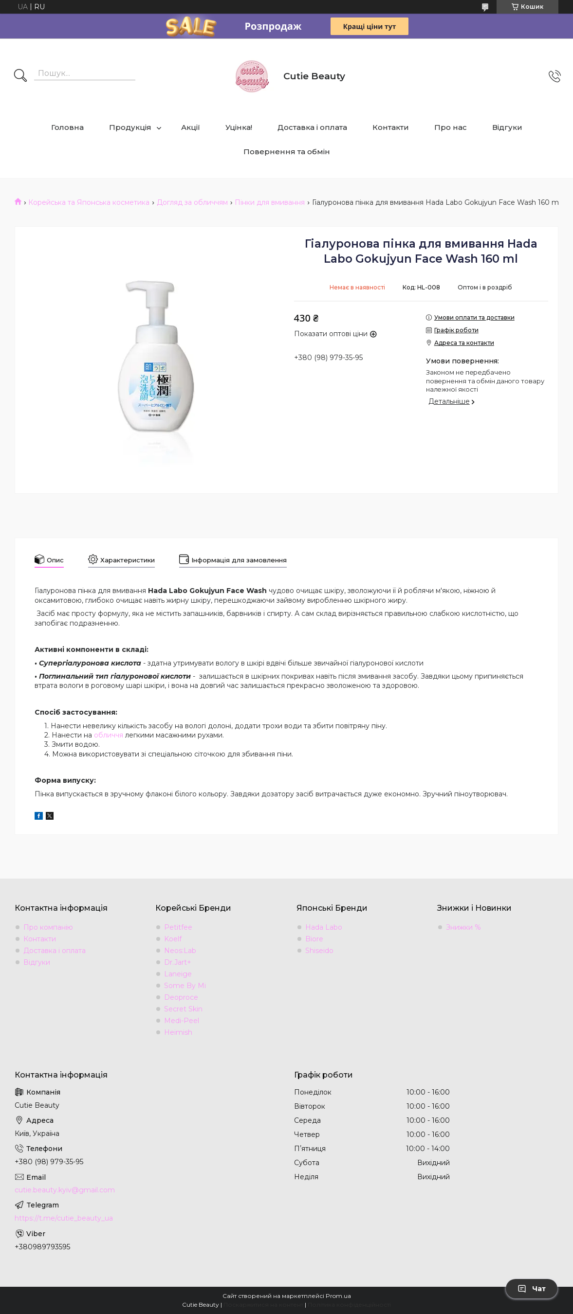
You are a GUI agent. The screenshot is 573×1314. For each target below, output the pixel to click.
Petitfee (178, 927)
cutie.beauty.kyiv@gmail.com (65, 1190)
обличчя (108, 735)
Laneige (178, 974)
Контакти (390, 127)
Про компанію (48, 927)
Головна (67, 127)
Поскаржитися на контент (263, 1304)
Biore (314, 939)
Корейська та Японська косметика (88, 202)
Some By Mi (185, 985)
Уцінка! (238, 127)
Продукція (130, 127)
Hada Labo (323, 927)
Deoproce (181, 997)
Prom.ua (338, 1295)
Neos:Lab (180, 950)
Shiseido (319, 950)
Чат (532, 1288)
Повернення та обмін (286, 151)
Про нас (450, 127)
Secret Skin (183, 1009)
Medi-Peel (181, 1020)
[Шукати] (20, 76)
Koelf (173, 939)
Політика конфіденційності (349, 1304)
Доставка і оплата (312, 127)
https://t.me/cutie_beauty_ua (64, 1218)
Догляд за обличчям (192, 202)
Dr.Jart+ (177, 962)
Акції (190, 127)
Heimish (178, 1032)
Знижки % (463, 927)
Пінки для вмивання (270, 202)
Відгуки (507, 127)
